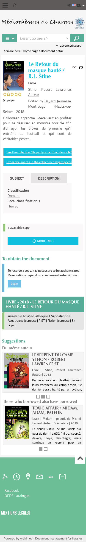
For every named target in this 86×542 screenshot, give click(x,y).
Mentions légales (15, 513)
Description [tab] (49, 178)
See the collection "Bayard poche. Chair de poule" (39, 152)
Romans (14, 195)
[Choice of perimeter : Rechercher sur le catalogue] (9, 38)
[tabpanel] (37, 198)
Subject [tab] (17, 178)
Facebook (12, 490)
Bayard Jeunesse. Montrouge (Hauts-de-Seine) (37, 106)
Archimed (26, 538)
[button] (69, 5)
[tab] (5, 477)
